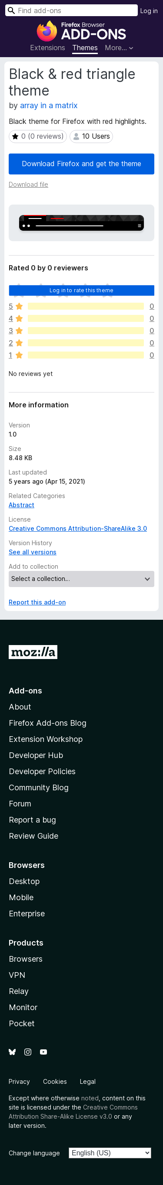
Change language (34, 1153)
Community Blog (39, 787)
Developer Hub (36, 755)
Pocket (22, 1023)
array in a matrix (49, 105)
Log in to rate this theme (81, 290)
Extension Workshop (46, 739)
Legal (88, 1081)
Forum (20, 803)
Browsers (26, 958)
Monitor (23, 1007)
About (20, 706)
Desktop (24, 881)
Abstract (21, 505)
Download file (28, 184)
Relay (19, 991)
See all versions (33, 552)
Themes (85, 47)
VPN (17, 975)
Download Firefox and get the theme (81, 163)
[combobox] (71, 10)
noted (90, 1098)
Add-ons (25, 690)
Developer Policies (42, 771)
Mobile (21, 897)
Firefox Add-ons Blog (47, 722)
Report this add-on (37, 602)
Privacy (19, 1081)
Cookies (55, 1081)
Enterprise (27, 913)
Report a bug (32, 819)
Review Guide (33, 835)
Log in (149, 10)
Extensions (47, 47)
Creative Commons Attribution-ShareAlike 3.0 (78, 528)
